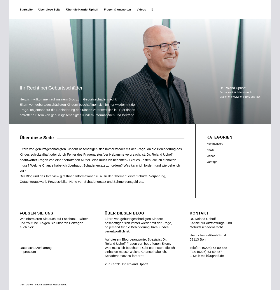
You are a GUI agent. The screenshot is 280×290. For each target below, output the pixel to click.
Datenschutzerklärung (36, 248)
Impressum (28, 251)
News (210, 149)
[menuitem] (26, 9)
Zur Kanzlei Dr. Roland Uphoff (126, 264)
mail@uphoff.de (212, 256)
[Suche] (152, 9)
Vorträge (211, 161)
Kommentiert (214, 143)
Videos (210, 156)
